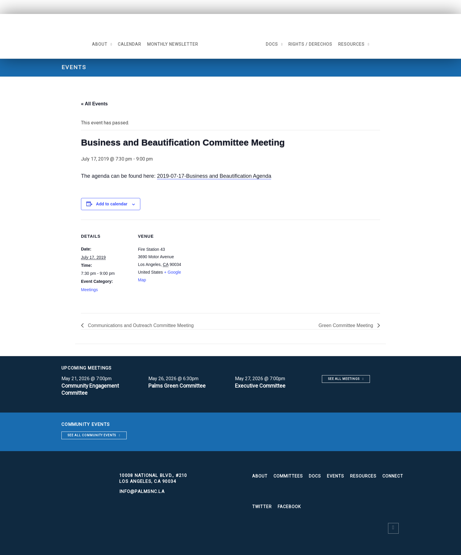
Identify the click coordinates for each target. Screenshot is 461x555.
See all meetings (344, 378)
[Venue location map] (226, 260)
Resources (353, 44)
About (98, 44)
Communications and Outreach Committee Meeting (141, 325)
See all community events (92, 435)
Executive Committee (260, 386)
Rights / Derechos (312, 44)
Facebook (289, 506)
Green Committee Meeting (345, 325)
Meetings (89, 289)
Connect (392, 476)
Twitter (262, 506)
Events (335, 476)
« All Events (94, 103)
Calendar (128, 44)
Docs (273, 44)
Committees (288, 476)
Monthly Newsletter (171, 44)
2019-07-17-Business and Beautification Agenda (214, 176)
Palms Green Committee (177, 386)
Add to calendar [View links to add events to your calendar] (112, 204)
